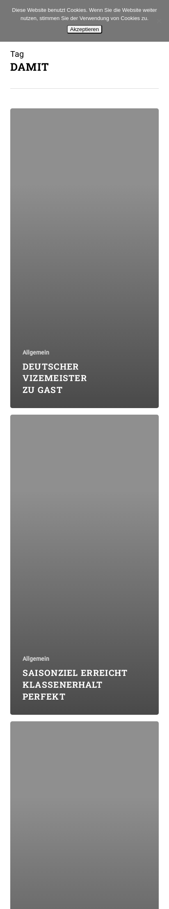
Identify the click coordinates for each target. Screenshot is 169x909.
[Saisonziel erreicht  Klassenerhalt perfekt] (84, 565)
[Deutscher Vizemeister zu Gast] (84, 258)
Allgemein (36, 352)
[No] (159, 21)
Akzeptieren (84, 29)
